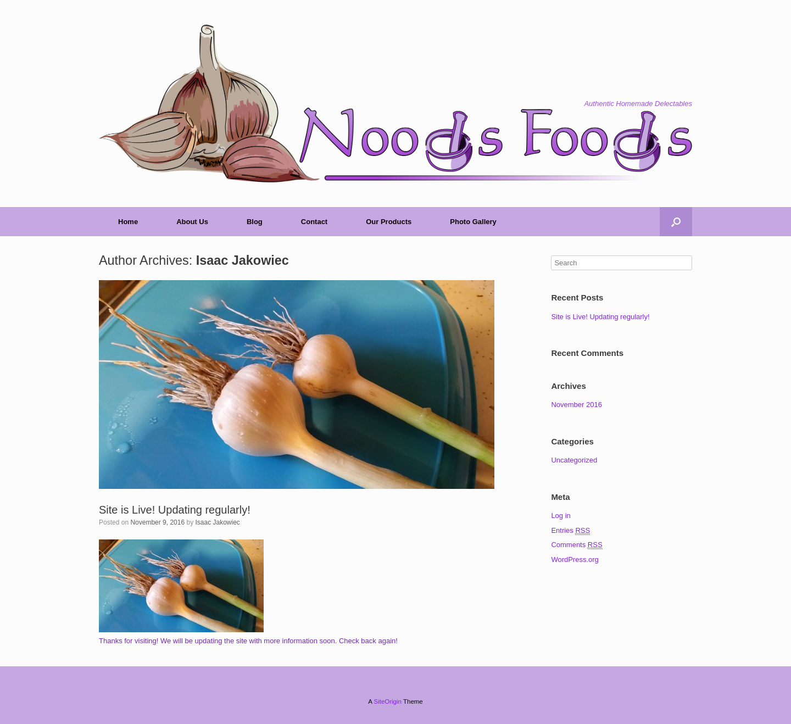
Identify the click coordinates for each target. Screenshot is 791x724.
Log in (560, 515)
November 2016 (576, 404)
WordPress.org (574, 559)
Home (128, 222)
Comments (576, 545)
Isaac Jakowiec (242, 260)
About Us (192, 222)
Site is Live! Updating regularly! (174, 510)
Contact (314, 222)
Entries (570, 530)
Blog (255, 222)
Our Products (388, 222)
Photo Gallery (473, 222)
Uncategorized (574, 460)
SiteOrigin (388, 701)
